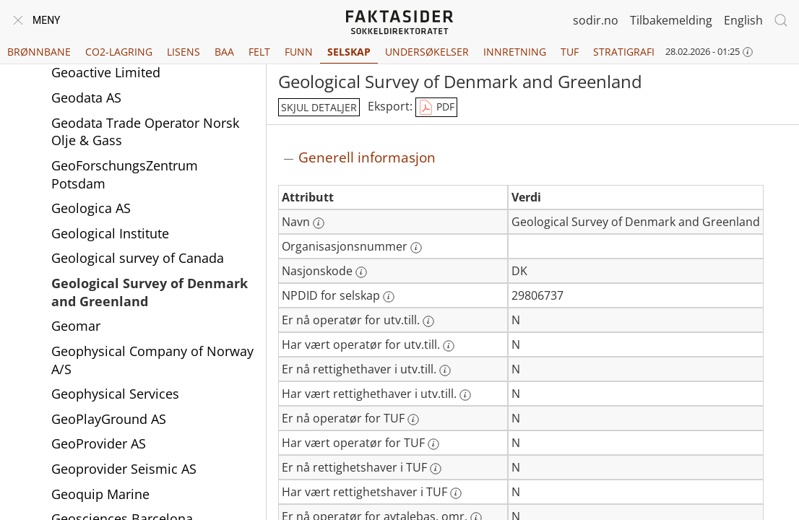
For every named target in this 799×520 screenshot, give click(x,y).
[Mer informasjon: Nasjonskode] (361, 272)
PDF (436, 108)
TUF (570, 51)
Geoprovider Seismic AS (123, 468)
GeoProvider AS (98, 443)
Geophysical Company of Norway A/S (152, 360)
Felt (259, 51)
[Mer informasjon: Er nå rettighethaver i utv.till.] (445, 370)
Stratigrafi (624, 51)
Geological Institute (110, 233)
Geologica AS (91, 208)
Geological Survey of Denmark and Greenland (149, 292)
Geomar (75, 325)
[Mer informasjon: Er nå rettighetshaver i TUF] (435, 468)
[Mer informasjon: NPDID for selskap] (388, 297)
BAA (224, 51)
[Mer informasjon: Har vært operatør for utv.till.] (448, 346)
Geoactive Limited (105, 72)
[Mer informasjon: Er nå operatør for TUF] (413, 419)
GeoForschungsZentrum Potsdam (124, 174)
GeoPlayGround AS (108, 419)
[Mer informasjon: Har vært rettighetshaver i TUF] (456, 493)
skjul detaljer (319, 107)
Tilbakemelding (671, 20)
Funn (299, 51)
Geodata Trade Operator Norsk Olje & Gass (145, 132)
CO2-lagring (118, 51)
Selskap (349, 51)
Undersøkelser (427, 51)
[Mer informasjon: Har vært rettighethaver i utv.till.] (465, 395)
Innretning (514, 51)
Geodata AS (86, 97)
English (743, 20)
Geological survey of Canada (137, 257)
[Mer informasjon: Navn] (318, 223)
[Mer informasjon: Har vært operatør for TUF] (433, 444)
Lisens (183, 51)
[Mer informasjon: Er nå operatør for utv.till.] (428, 321)
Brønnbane (39, 51)
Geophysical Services (115, 393)
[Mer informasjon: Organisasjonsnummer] (416, 248)
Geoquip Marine (100, 494)
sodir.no (595, 20)
